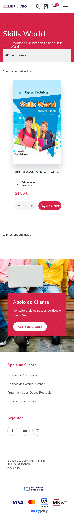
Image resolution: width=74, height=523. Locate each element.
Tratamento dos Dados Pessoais (29, 392)
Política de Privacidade (22, 375)
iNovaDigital (14, 467)
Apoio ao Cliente (30, 326)
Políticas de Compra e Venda (26, 384)
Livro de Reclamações (21, 401)
